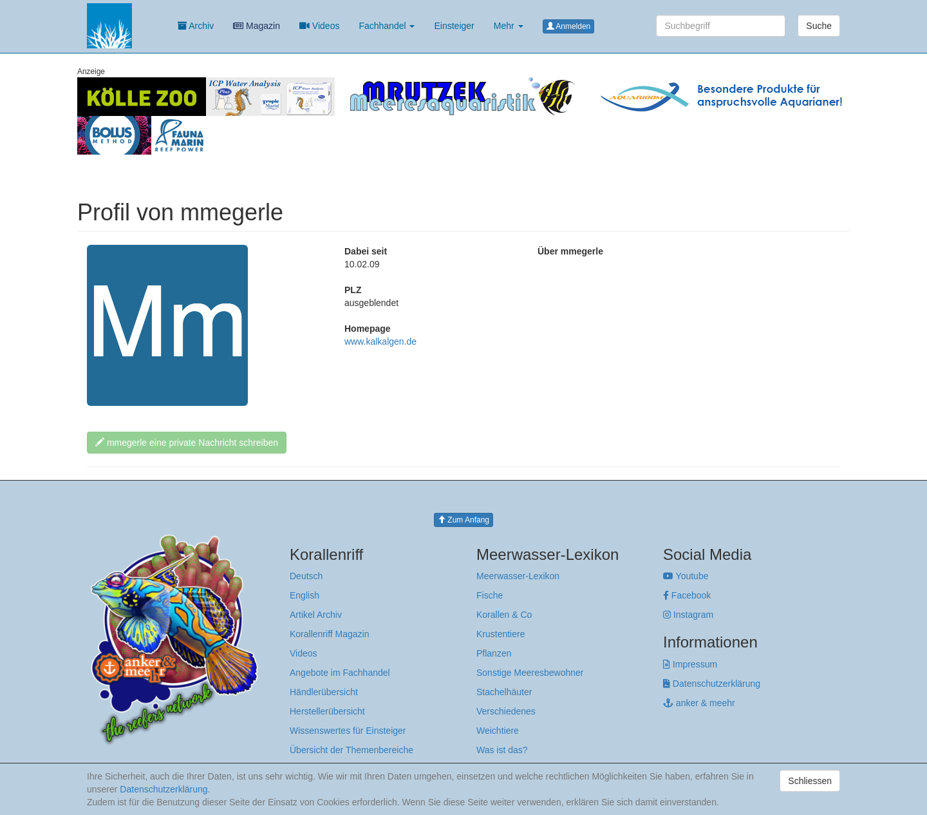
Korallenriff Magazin (329, 634)
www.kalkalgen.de (380, 341)
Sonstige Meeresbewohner (530, 672)
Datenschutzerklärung (711, 683)
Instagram (688, 614)
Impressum (690, 664)
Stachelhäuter (504, 692)
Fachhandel (387, 26)
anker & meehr (699, 703)
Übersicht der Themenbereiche (351, 750)
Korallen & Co (504, 614)
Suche (819, 26)
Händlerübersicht (324, 692)
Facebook (687, 595)
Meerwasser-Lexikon (517, 576)
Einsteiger (454, 26)
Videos (319, 26)
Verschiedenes (506, 711)
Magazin (256, 26)
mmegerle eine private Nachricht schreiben (186, 442)
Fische (489, 595)
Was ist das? (502, 750)
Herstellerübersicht (327, 711)
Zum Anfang (463, 519)
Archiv (196, 26)
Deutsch (306, 576)
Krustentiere (500, 634)
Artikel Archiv (316, 614)
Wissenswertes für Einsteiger (348, 730)
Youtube (686, 576)
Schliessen (810, 781)
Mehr (508, 26)
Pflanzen (493, 653)
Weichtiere (497, 730)
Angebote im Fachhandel (340, 672)
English (304, 595)
